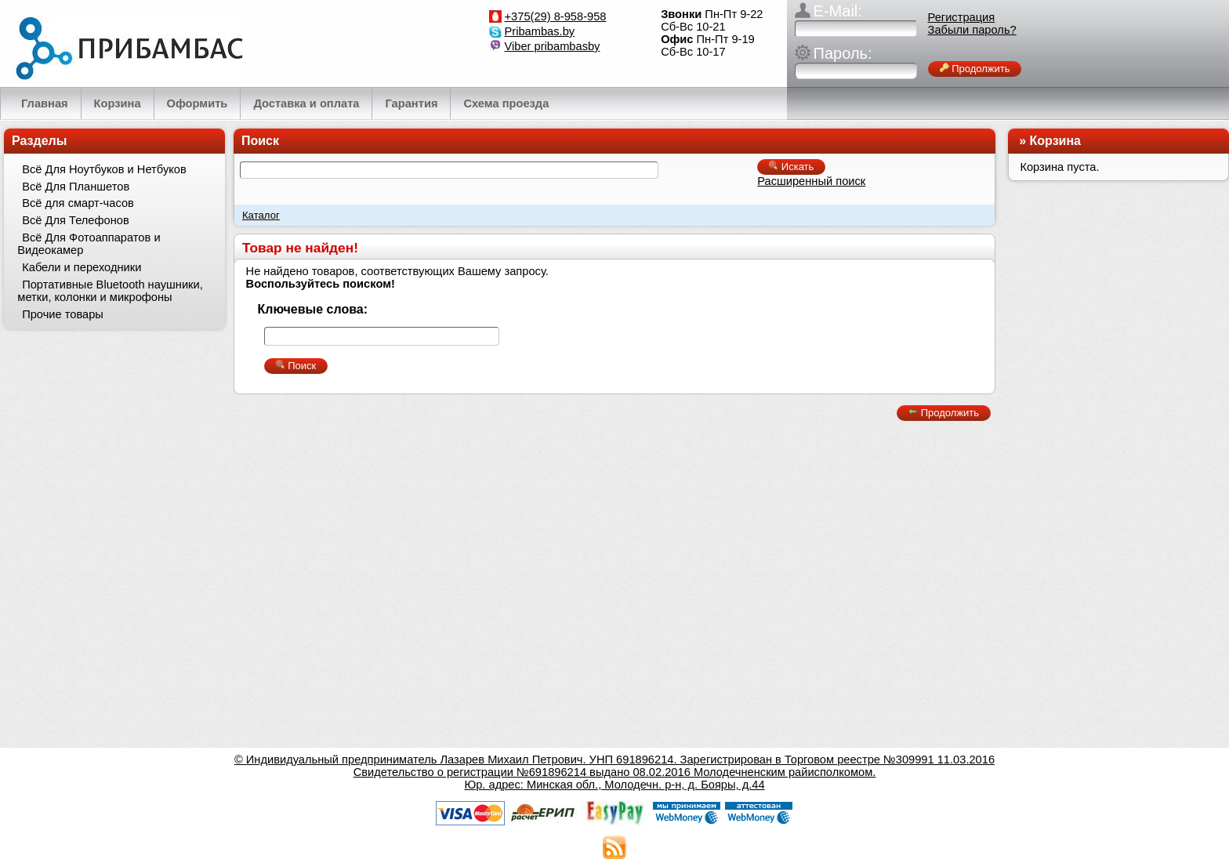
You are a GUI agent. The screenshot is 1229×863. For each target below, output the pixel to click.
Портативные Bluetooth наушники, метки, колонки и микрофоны (109, 290)
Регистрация (961, 17)
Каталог (261, 215)
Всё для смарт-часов (78, 203)
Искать (791, 166)
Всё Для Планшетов (75, 186)
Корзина (1055, 140)
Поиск (260, 140)
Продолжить (975, 68)
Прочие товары (62, 314)
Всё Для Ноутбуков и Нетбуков (104, 169)
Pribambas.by (540, 31)
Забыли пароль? (972, 30)
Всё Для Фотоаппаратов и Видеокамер (88, 243)
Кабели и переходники (81, 267)
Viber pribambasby (552, 46)
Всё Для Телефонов (75, 220)
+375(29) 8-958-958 (556, 16)
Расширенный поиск (811, 181)
